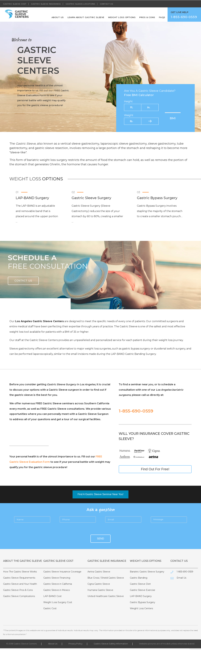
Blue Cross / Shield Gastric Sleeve (105, 580)
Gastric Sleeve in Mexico (56, 593)
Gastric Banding (138, 580)
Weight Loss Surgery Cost (57, 605)
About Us (58, 17)
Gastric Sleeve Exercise (142, 593)
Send (100, 538)
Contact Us (106, 4)
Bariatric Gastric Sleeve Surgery (147, 574)
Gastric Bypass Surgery (142, 605)
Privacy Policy (75, 646)
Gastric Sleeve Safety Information (111, 646)
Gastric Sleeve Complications (19, 599)
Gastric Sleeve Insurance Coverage (62, 574)
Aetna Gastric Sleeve (98, 574)
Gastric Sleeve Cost (14, 4)
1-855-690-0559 (136, 411)
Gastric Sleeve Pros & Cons (18, 593)
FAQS (162, 17)
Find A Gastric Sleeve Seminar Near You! (100, 494)
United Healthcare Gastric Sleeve (105, 599)
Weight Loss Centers (141, 611)
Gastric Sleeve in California (57, 586)
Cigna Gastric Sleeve (98, 586)
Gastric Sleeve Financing (56, 580)
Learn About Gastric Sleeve (86, 17)
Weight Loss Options (122, 17)
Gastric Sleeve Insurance (46, 4)
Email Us (181, 580)
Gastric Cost (50, 611)
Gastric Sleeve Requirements (19, 580)
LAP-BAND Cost (52, 599)
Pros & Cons (147, 17)
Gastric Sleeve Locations (80, 4)
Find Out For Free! (155, 469)
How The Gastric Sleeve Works (20, 574)
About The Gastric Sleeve (22, 560)
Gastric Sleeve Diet (140, 586)
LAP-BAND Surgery (141, 599)
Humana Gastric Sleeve (100, 593)
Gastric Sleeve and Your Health (20, 586)
